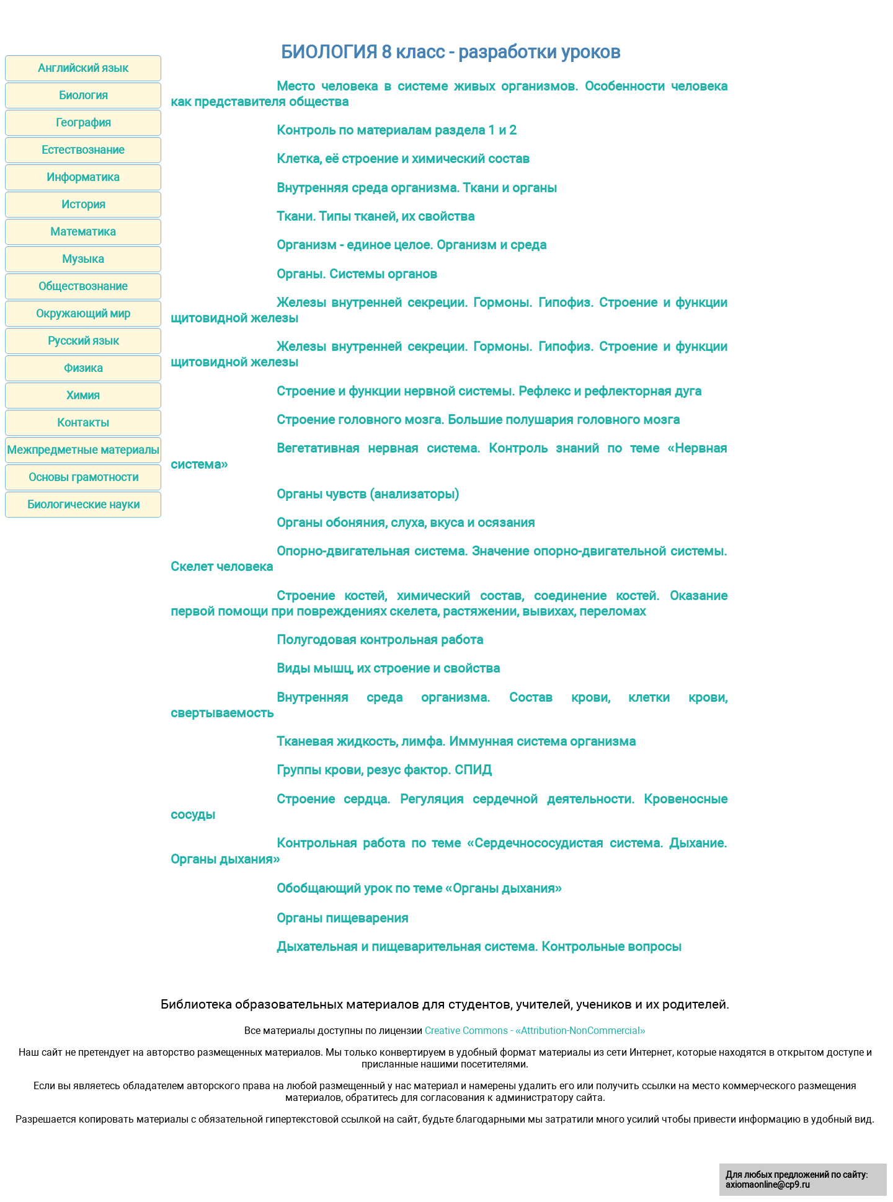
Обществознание (83, 286)
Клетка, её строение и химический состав (403, 158)
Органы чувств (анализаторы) (368, 494)
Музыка (83, 258)
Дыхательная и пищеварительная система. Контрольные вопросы (479, 946)
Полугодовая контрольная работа (380, 639)
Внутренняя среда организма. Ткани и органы (417, 187)
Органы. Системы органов (357, 273)
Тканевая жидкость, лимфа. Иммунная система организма (456, 741)
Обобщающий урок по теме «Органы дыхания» (419, 888)
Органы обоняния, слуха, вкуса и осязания (406, 522)
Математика (83, 231)
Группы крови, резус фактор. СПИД (384, 769)
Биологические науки (83, 504)
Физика (83, 367)
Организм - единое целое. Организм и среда (411, 244)
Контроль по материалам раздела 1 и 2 (397, 130)
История (83, 204)
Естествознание (83, 149)
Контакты (83, 422)
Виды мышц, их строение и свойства (388, 668)
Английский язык (83, 67)
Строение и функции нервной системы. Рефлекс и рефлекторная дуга (489, 391)
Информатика (83, 176)
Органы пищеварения (343, 918)
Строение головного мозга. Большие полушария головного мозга (478, 419)
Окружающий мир (83, 313)
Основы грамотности (83, 477)
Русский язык (83, 340)
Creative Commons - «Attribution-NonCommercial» (535, 1030)
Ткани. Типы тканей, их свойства (375, 216)
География (83, 122)
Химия (83, 395)
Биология (83, 95)
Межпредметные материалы (83, 449)
